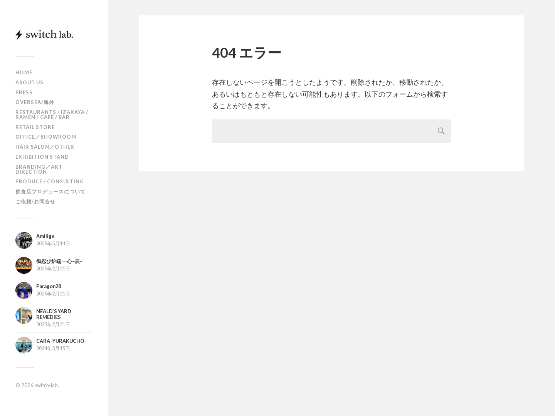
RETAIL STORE (35, 127)
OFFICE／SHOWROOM (45, 137)
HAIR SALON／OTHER (44, 147)
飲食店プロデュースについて (50, 191)
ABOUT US (29, 82)
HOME (23, 72)
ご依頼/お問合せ (35, 201)
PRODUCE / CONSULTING (49, 181)
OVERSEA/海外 (34, 102)
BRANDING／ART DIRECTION (38, 169)
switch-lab (46, 385)
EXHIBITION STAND (42, 157)
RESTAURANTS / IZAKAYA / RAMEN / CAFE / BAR (51, 114)
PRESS (24, 92)
